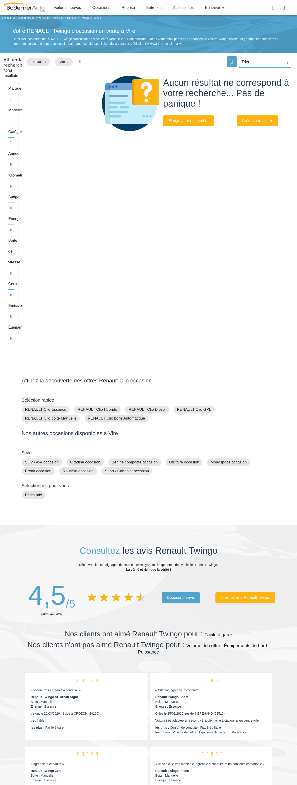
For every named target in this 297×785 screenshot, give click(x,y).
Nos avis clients (35, 734)
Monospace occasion (228, 312)
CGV (247, 766)
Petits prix (33, 344)
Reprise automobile (239, 732)
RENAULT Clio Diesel (147, 259)
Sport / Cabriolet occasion (127, 320)
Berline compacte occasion (135, 312)
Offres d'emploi (120, 745)
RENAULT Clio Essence (45, 259)
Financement (119, 739)
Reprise (144, 7)
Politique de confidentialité (225, 766)
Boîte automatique (181, 732)
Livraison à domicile (239, 739)
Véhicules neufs (179, 745)
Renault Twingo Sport (171, 546)
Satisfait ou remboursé (241, 725)
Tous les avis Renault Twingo (245, 447)
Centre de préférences (152, 766)
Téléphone (54, 726)
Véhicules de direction (183, 739)
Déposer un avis (181, 447)
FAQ (113, 752)
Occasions (117, 7)
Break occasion (38, 320)
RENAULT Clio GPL (194, 259)
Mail (29, 726)
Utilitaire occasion (184, 312)
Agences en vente (238, 752)
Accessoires (199, 7)
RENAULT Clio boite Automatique (116, 268)
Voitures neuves (83, 7)
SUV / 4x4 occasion (42, 312)
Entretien (170, 7)
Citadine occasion (85, 312)
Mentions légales (180, 766)
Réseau (115, 732)
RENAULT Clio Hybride (97, 259)
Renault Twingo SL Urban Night (54, 546)
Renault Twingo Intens (172, 620)
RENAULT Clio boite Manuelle (51, 268)
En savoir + (231, 7)
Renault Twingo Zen (46, 620)
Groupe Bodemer (122, 725)
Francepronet (66, 766)
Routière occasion (78, 320)
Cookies (199, 766)
